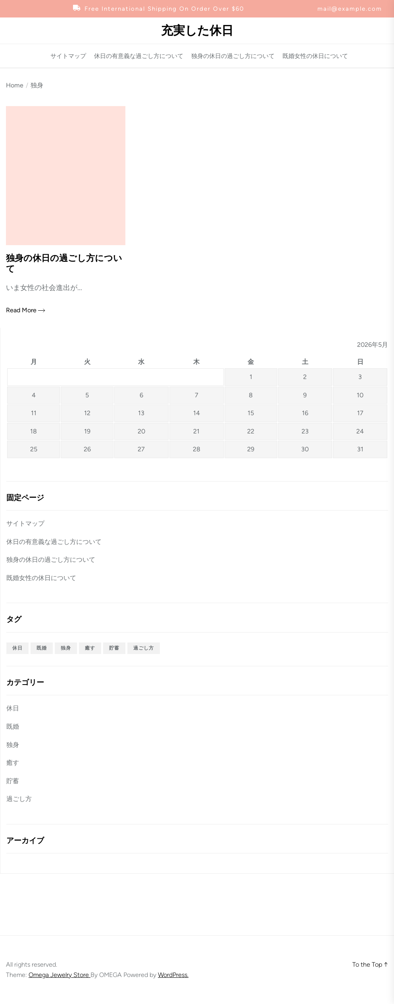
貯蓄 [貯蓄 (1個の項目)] (114, 648)
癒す (12, 762)
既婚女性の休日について (315, 56)
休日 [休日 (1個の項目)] (17, 648)
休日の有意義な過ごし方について (138, 56)
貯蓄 (12, 781)
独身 (12, 745)
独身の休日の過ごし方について (233, 56)
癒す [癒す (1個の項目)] (90, 648)
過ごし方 (19, 799)
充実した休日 (197, 30)
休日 (12, 708)
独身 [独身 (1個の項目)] (66, 648)
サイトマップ (68, 56)
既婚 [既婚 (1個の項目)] (42, 648)
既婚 (12, 726)
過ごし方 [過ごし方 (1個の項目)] (143, 648)
